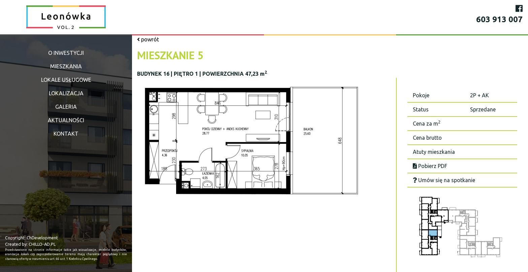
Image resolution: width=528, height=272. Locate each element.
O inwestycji (66, 53)
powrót (148, 39)
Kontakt (66, 134)
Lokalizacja (66, 93)
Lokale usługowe (66, 80)
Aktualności (66, 120)
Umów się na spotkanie (444, 180)
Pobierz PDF (430, 166)
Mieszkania (66, 66)
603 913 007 (499, 19)
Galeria (66, 107)
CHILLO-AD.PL (42, 244)
